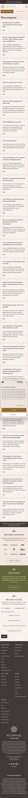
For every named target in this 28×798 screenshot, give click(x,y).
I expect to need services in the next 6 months (14, 625)
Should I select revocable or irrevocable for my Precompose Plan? (13, 25)
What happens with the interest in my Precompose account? (13, 63)
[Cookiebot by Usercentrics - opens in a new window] (17, 382)
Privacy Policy (14, 766)
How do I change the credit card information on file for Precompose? (13, 222)
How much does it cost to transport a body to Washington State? (14, 158)
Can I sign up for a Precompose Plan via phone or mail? (13, 327)
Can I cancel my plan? (9, 141)
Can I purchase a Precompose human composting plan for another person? (12, 371)
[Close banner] (25, 382)
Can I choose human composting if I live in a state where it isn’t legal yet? (14, 504)
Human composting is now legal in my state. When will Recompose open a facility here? (14, 39)
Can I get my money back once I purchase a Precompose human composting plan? (13, 481)
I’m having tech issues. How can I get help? (13, 306)
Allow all (14, 410)
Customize (14, 414)
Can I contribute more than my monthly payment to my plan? (13, 243)
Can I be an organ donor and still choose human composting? (13, 436)
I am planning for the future (14, 630)
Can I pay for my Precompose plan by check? (14, 262)
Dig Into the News (14, 560)
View (4, 30)
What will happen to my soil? (12, 122)
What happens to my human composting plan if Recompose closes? (12, 458)
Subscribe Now (14, 587)
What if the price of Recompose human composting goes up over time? (13, 284)
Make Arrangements (7, 11)
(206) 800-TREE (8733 (13, 758)
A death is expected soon (14, 620)
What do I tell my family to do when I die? (12, 102)
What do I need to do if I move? (13, 82)
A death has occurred (14, 615)
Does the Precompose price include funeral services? (14, 179)
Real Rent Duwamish (21, 793)
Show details (20, 405)
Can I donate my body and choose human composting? (13, 200)
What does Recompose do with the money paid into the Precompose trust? (14, 348)
